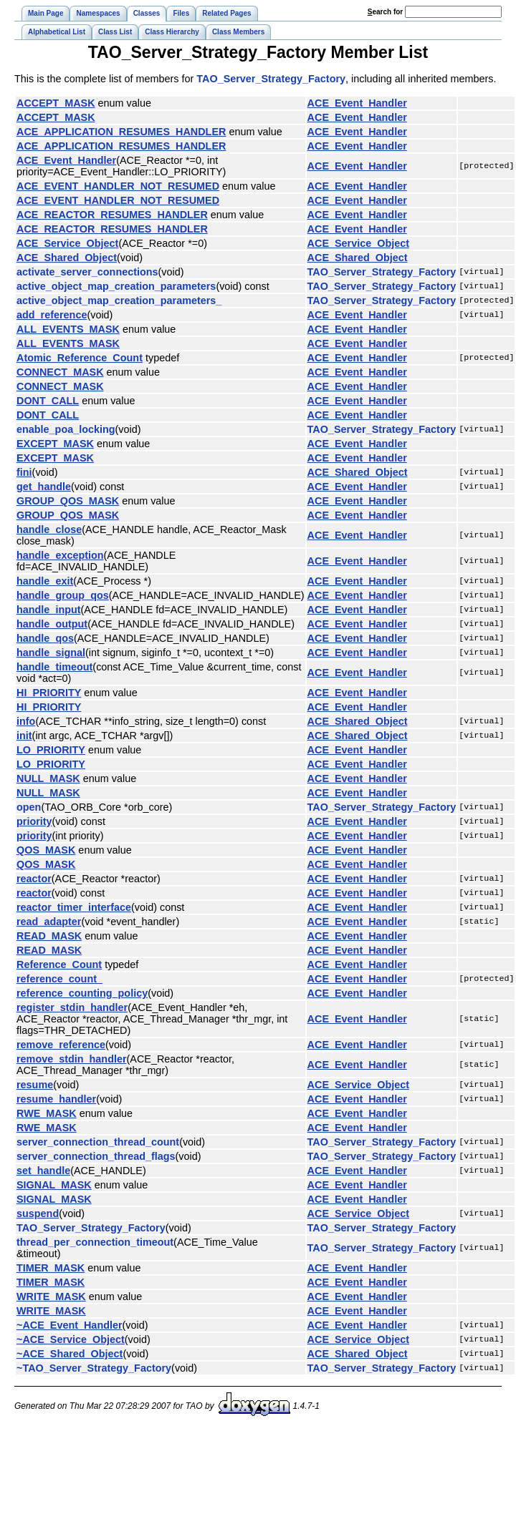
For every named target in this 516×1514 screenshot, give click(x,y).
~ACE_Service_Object (70, 1339)
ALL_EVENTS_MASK (68, 329)
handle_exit (44, 581)
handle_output (51, 624)
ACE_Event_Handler (357, 103)
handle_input (48, 609)
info (25, 721)
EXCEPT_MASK (55, 443)
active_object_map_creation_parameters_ (118, 300)
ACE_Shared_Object (66, 257)
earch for (385, 12)
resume (34, 1084)
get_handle (43, 486)
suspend (37, 1213)
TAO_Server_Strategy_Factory (270, 78)
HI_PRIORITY (48, 692)
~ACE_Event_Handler (69, 1325)
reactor (34, 878)
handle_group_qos (62, 595)
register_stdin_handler (72, 1007)
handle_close (49, 529)
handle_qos (45, 638)
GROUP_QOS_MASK (67, 501)
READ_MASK (49, 936)
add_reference (51, 315)
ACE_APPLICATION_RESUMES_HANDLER (121, 131)
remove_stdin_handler (71, 1059)
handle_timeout (54, 667)
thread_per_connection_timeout (94, 1242)
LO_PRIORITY (50, 750)
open (28, 807)
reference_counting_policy (82, 993)
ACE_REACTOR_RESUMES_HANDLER (112, 214)
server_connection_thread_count (97, 1142)
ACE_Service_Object (67, 243)
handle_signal (50, 652)
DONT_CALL (47, 400)
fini (24, 472)
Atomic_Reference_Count (79, 357)
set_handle (43, 1170)
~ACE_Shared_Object (69, 1353)
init (24, 735)
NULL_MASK (48, 778)
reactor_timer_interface (73, 907)
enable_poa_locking (65, 429)
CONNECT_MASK (60, 372)
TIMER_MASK (50, 1268)
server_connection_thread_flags (96, 1156)
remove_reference (60, 1044)
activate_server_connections (87, 272)
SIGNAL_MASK (54, 1185)
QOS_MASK (45, 850)
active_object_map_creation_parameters (116, 286)
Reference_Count (59, 964)
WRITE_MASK (51, 1296)
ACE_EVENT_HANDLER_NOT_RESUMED (117, 186)
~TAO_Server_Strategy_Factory (93, 1368)
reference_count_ (59, 979)
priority (34, 821)
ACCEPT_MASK (55, 103)
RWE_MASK (46, 1113)
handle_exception (60, 555)
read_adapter (48, 921)
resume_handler (56, 1099)
